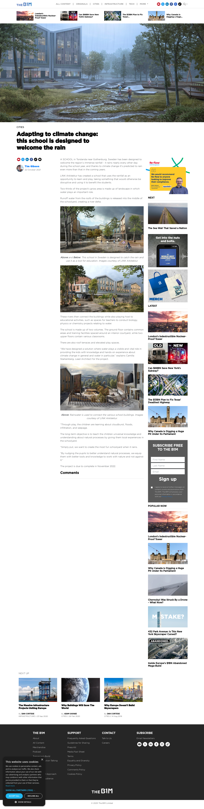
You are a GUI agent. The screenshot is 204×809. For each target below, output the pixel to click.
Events (36, 765)
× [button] (42, 760)
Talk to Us (107, 738)
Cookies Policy (74, 774)
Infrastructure (114, 4)
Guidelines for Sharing (78, 743)
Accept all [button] (14, 796)
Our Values (38, 770)
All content (63, 4)
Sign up (168, 479)
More (143, 4)
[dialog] (24, 781)
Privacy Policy (167, 496)
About (36, 738)
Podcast (37, 752)
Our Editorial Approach (44, 774)
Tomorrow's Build (41, 756)
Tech (131, 4)
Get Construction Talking (45, 760)
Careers (106, 743)
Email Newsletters (146, 738)
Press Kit (71, 747)
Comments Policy (76, 770)
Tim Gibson (32, 166)
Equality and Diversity (78, 760)
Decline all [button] (33, 796)
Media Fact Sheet (76, 752)
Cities (96, 4)
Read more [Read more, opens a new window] (10, 786)
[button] (24, 790)
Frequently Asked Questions (81, 738)
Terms (70, 756)
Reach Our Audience (43, 778)
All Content (38, 743)
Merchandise (39, 747)
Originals (82, 4)
